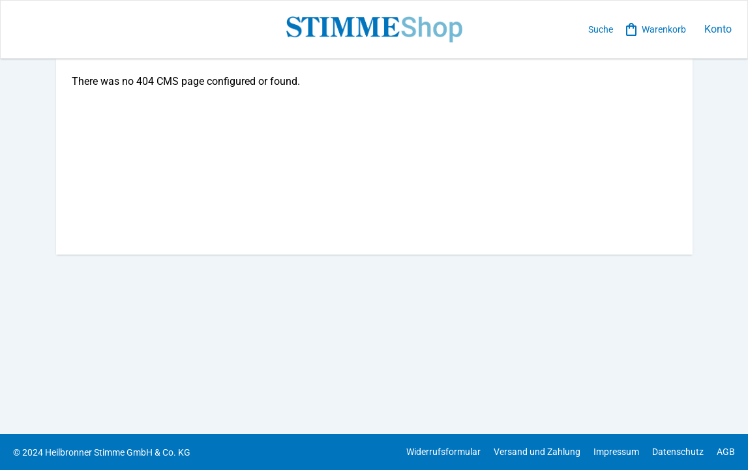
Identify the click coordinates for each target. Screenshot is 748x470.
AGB (726, 451)
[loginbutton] (715, 29)
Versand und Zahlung (537, 451)
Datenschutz (678, 451)
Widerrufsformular (443, 451)
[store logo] (374, 29)
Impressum (616, 451)
